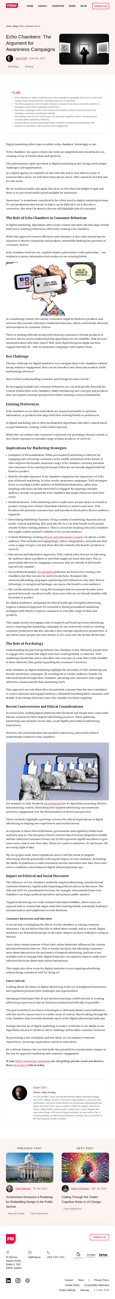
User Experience (39, 1213)
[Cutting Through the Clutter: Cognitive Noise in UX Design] (85, 1168)
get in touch (20, 1065)
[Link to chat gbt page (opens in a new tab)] (27, 1280)
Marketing (13, 66)
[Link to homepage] (12, 6)
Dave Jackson (18, 1188)
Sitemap (84, 1290)
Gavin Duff (16, 58)
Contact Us (100, 5)
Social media (45, 571)
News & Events (16, 1213)
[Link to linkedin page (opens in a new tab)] (8, 1280)
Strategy (29, 66)
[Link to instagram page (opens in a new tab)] (18, 1280)
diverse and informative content (63, 537)
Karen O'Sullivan (75, 1188)
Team (81, 1280)
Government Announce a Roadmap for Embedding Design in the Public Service (29, 1201)
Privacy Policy (101, 1280)
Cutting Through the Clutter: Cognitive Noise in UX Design (81, 1199)
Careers (69, 1280)
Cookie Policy (72, 1285)
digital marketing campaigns (32, 1061)
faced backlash (53, 803)
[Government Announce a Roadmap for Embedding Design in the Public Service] (29, 1168)
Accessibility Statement (96, 1285)
